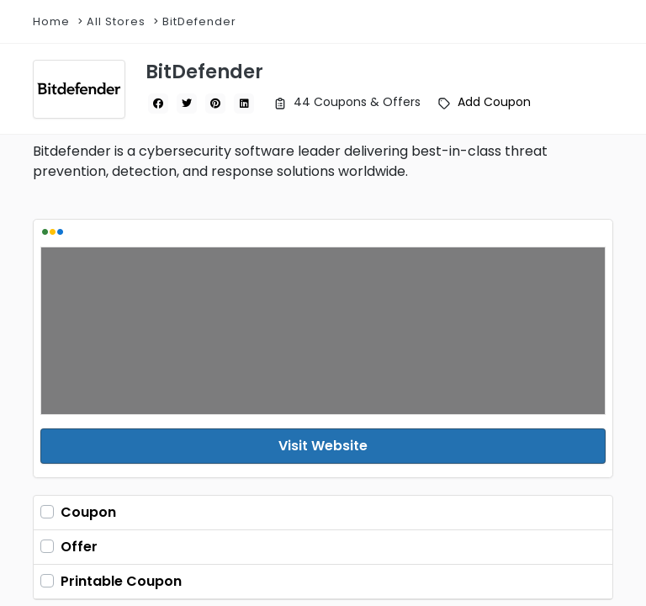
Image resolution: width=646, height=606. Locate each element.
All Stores (116, 21)
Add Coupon (494, 101)
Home (51, 21)
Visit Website (323, 445)
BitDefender (199, 21)
